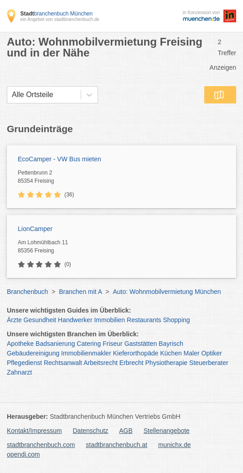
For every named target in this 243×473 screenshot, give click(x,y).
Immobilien (109, 320)
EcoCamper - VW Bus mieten (59, 159)
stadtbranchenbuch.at (116, 444)
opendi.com (23, 454)
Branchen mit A (80, 291)
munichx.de (174, 444)
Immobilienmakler (86, 353)
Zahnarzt (19, 372)
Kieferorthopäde (136, 353)
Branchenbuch (27, 291)
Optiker (212, 353)
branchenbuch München (56, 13)
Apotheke (20, 343)
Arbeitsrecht (100, 362)
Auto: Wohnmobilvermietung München (167, 291)
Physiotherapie (166, 362)
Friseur (113, 343)
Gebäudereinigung (33, 353)
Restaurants (144, 320)
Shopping (176, 320)
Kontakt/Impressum (34, 430)
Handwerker (75, 320)
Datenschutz (91, 430)
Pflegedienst (24, 362)
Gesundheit (40, 320)
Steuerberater (208, 362)
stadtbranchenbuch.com (41, 444)
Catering (89, 343)
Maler (192, 353)
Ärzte (14, 320)
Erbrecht (131, 362)
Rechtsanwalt (63, 362)
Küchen (170, 353)
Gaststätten (140, 343)
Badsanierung (55, 343)
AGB (126, 430)
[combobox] (12, 94)
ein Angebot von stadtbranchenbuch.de (59, 19)
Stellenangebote (167, 430)
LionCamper (35, 228)
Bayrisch (171, 343)
